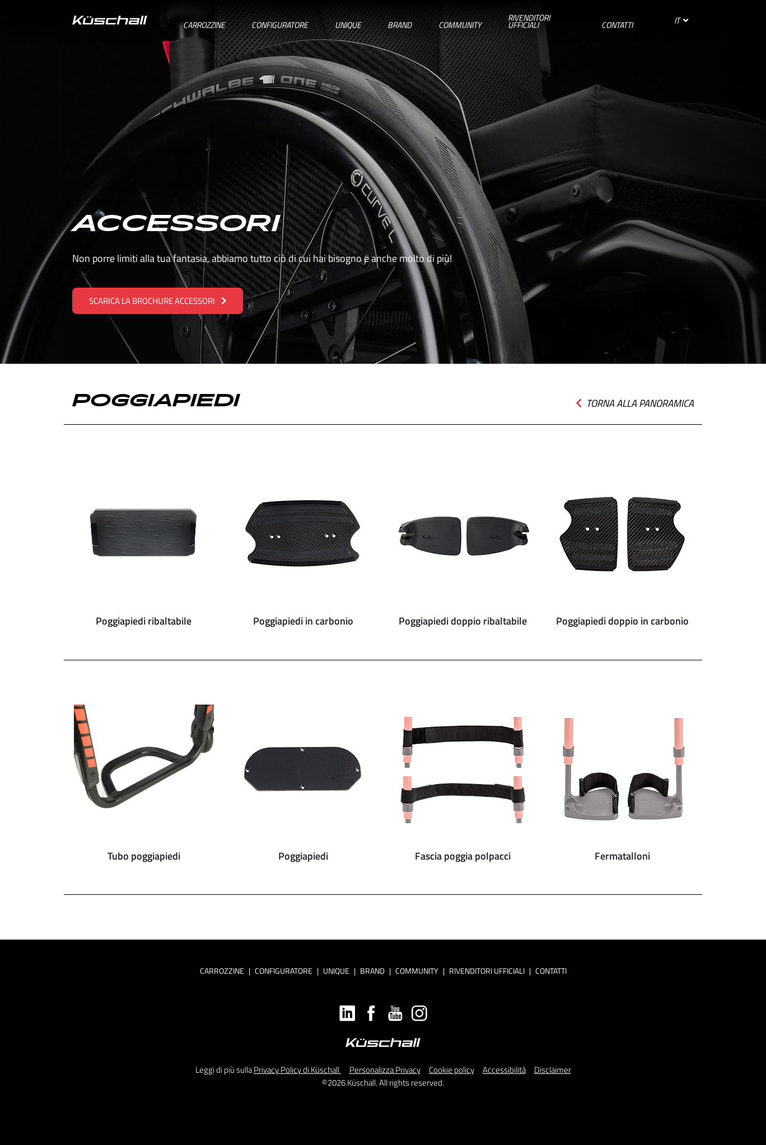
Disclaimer (552, 1069)
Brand (372, 971)
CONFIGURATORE (283, 971)
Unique (336, 971)
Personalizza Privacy (385, 1069)
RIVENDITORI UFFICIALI (487, 971)
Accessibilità (504, 1069)
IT (681, 20)
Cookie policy (451, 1069)
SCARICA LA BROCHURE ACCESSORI (157, 300)
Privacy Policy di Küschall (297, 1069)
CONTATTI (551, 971)
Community (416, 971)
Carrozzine (222, 971)
